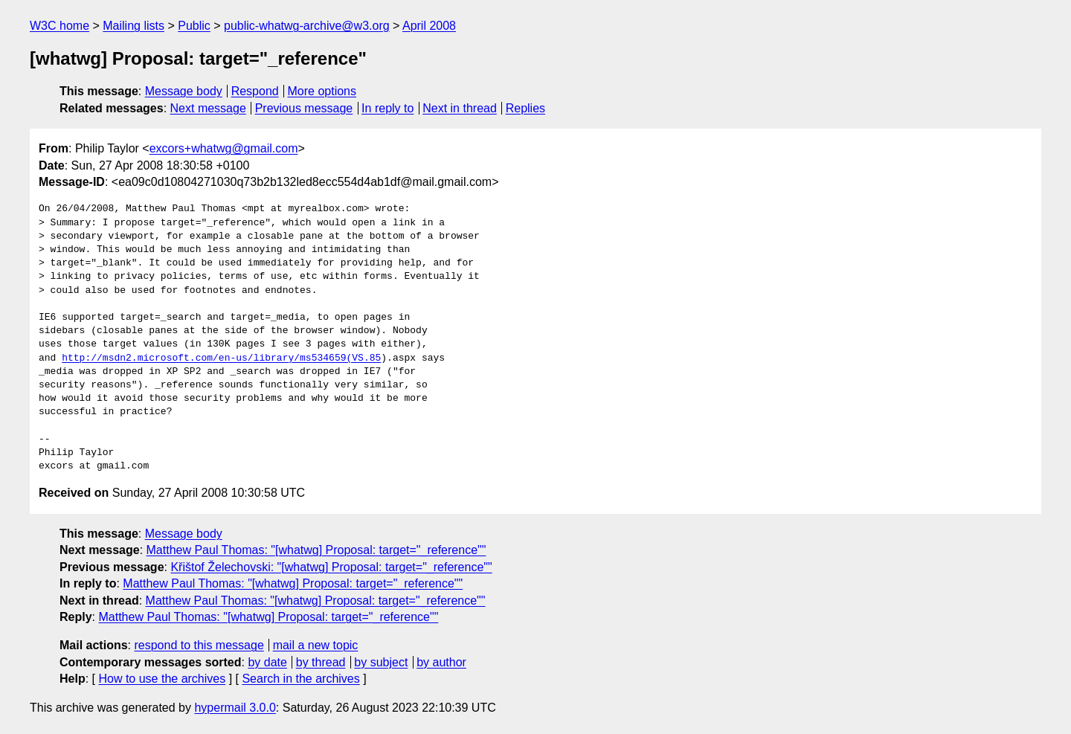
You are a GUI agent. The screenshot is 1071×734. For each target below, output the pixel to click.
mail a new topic (315, 645)
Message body (183, 91)
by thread (321, 662)
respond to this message (198, 645)
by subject (381, 662)
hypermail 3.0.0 (234, 707)
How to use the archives (161, 678)
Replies (525, 108)
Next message (208, 108)
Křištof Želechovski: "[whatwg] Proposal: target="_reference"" (331, 567)
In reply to (387, 108)
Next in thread (459, 108)
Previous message (304, 108)
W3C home (59, 25)
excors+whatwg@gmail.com (223, 148)
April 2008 (429, 25)
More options (322, 91)
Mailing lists (133, 25)
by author (441, 662)
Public (194, 25)
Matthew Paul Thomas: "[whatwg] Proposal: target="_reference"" (316, 550)
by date (267, 662)
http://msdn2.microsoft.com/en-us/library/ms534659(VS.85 (221, 358)
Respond (255, 91)
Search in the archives (300, 678)
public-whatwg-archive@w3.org (307, 25)
